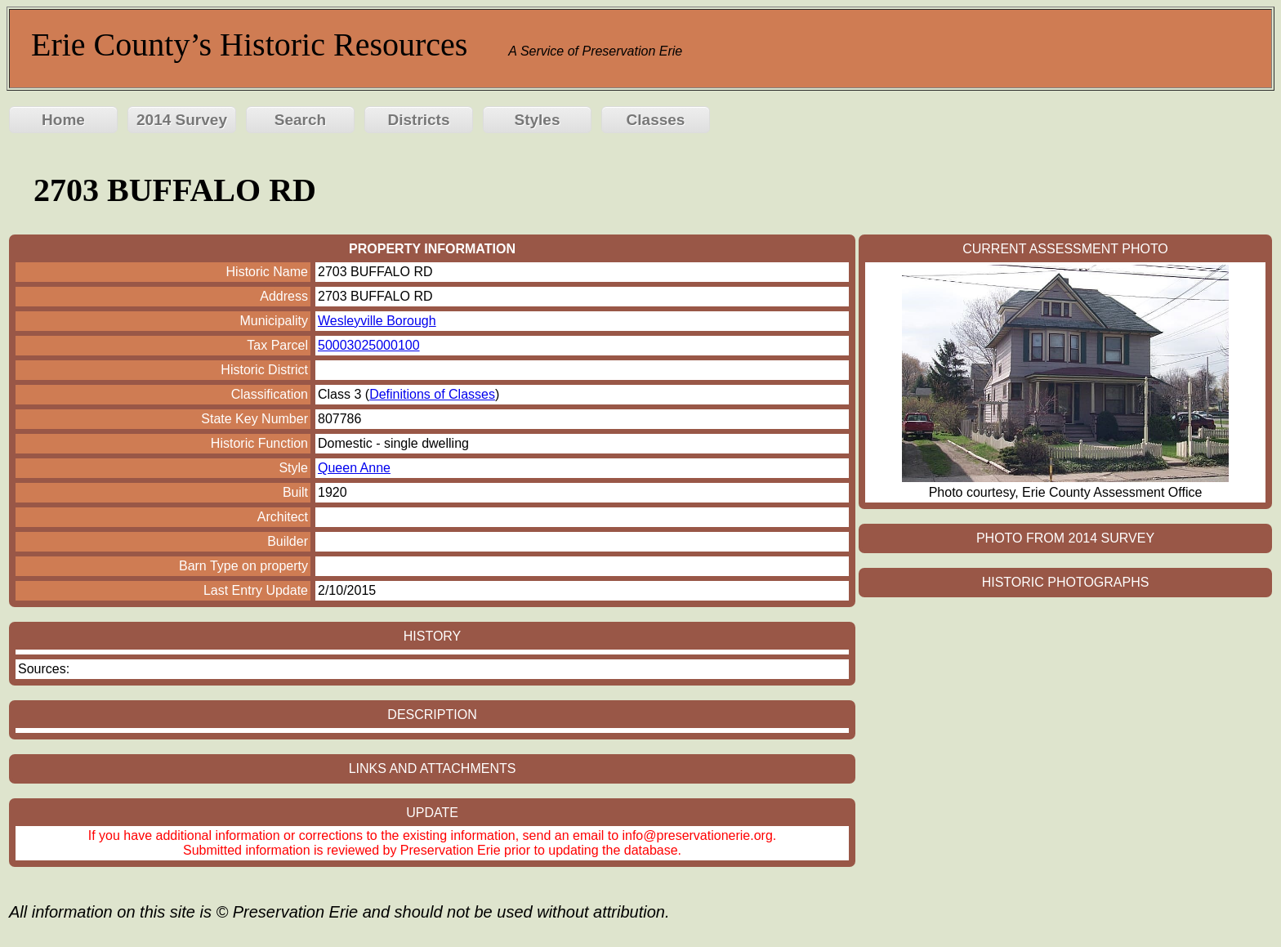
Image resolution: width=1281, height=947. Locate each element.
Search (300, 119)
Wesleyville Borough (377, 321)
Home (63, 119)
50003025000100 (369, 345)
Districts (418, 119)
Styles (537, 119)
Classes (656, 119)
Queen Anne (354, 468)
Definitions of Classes (432, 394)
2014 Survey (181, 119)
